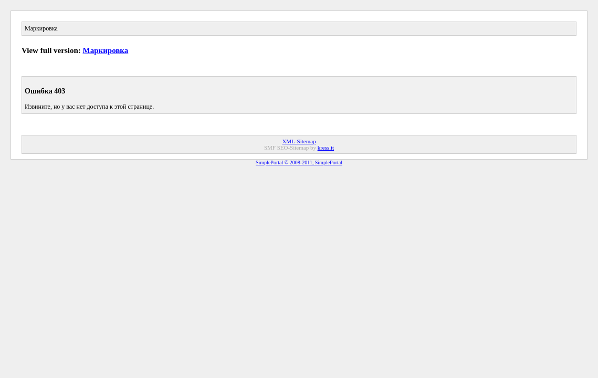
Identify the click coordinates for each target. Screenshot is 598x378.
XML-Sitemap (299, 141)
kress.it (326, 147)
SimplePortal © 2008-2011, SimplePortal (299, 162)
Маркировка (106, 50)
